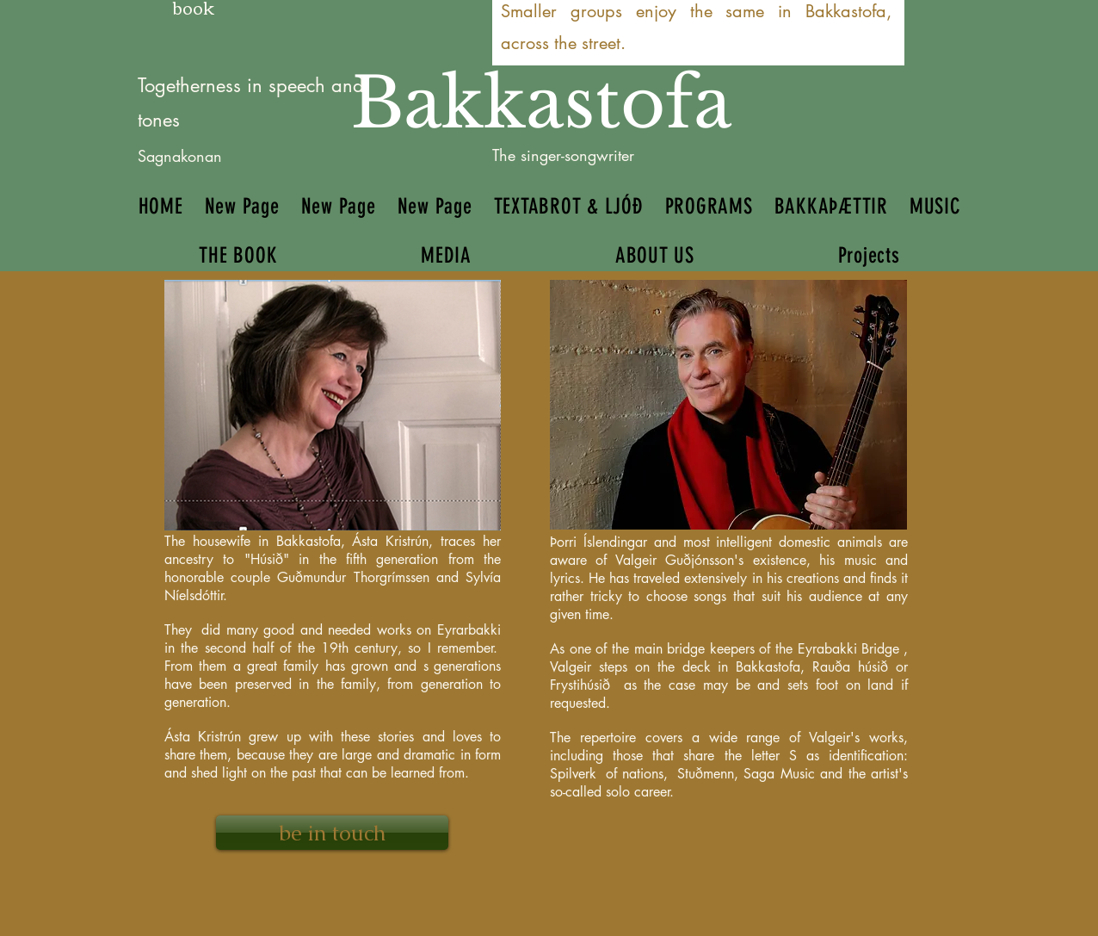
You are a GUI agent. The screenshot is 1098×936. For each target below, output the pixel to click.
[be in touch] (332, 832)
